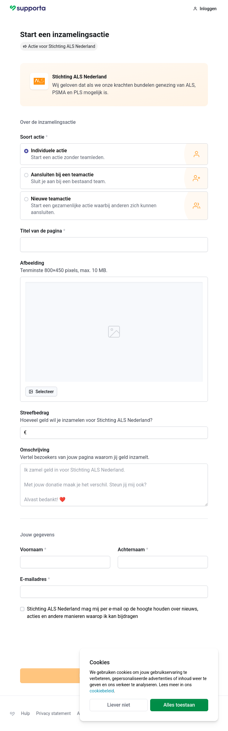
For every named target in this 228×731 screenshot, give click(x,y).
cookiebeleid (102, 690)
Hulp (25, 713)
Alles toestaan (179, 705)
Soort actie (34, 137)
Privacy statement (53, 713)
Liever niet (118, 705)
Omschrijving (34, 450)
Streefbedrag (34, 413)
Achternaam (133, 549)
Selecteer (41, 391)
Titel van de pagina (42, 231)
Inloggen (205, 8)
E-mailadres (35, 579)
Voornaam (33, 549)
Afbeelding (32, 263)
